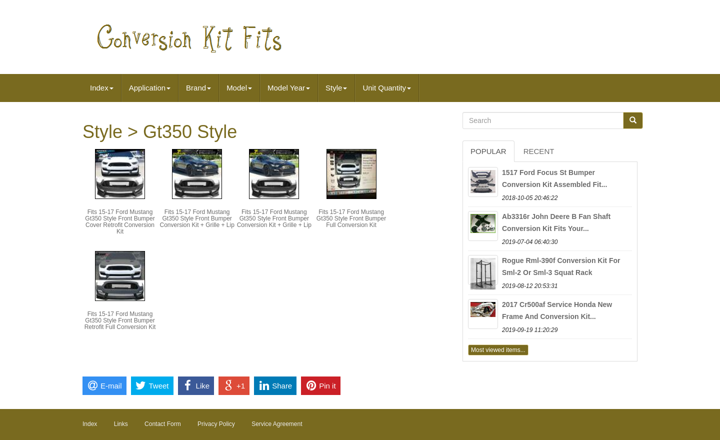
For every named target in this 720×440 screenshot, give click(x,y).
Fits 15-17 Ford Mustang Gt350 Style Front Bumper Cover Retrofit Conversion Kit (119, 222)
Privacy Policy (216, 424)
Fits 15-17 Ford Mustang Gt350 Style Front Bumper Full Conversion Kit (351, 218)
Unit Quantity (386, 88)
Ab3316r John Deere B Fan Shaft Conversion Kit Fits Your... (556, 222)
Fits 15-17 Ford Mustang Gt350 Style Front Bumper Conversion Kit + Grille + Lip (197, 218)
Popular (488, 151)
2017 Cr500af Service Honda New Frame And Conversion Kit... (557, 310)
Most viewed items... (498, 350)
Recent (539, 151)
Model (239, 88)
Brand (198, 88)
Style (336, 88)
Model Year (289, 88)
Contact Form (162, 424)
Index (102, 88)
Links (121, 424)
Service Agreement (277, 424)
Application (149, 88)
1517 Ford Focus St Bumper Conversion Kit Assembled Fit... (554, 178)
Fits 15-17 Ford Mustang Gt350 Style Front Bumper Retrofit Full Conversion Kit (120, 320)
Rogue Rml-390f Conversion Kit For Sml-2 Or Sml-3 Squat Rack (561, 266)
